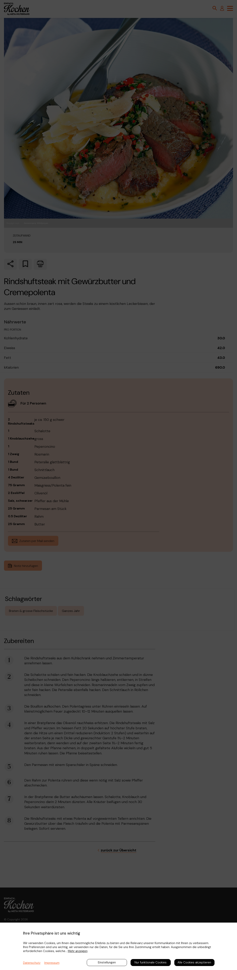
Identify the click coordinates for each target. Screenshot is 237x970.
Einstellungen (107, 962)
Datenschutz (31, 963)
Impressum (51, 963)
